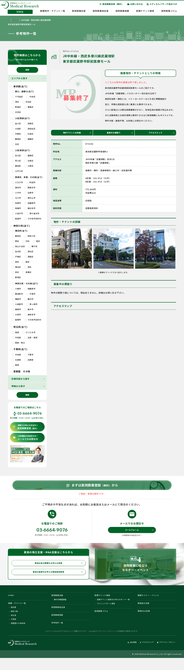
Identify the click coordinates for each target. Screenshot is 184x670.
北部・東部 (31, 337)
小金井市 (17, 213)
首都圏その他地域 (18, 634)
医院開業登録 (25, 427)
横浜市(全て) (19, 230)
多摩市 (16, 203)
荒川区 (16, 160)
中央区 (31, 96)
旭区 (15, 261)
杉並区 (28, 133)
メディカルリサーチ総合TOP (161, 5)
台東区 (28, 160)
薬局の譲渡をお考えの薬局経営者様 (56, 579)
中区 (25, 241)
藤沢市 (28, 299)
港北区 (28, 251)
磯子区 (32, 246)
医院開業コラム (169, 12)
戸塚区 (16, 256)
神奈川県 (14, 621)
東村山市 (30, 198)
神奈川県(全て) (20, 225)
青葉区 (26, 272)
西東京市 (30, 187)
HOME (11, 603)
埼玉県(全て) (18, 327)
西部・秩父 (18, 342)
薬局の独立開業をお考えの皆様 (57, 569)
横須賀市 (17, 293)
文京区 (16, 112)
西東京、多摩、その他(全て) (27, 177)
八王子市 (17, 182)
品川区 (16, 123)
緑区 (25, 261)
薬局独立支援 (145, 612)
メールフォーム (139, 535)
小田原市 (17, 304)
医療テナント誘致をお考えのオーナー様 (113, 608)
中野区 (16, 133)
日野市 (28, 192)
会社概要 (124, 653)
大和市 (16, 314)
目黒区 (28, 123)
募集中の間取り (119, 133)
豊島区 (28, 107)
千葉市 (28, 354)
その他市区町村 (32, 218)
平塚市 (31, 293)
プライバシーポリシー (106, 642)
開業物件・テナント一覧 (52, 12)
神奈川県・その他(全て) (25, 283)
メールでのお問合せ (25, 438)
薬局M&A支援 (145, 620)
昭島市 (16, 218)
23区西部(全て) (21, 118)
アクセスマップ (161, 133)
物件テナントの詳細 (76, 133)
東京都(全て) (18, 86)
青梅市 (16, 208)
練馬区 (16, 139)
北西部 (28, 359)
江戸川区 (17, 171)
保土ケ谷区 (18, 246)
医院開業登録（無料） (111, 5)
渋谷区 (26, 101)
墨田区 (16, 165)
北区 (15, 144)
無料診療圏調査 (60, 608)
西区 (15, 241)
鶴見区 (16, 236)
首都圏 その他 (20, 371)
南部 (15, 332)
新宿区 (16, 107)
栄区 (27, 267)
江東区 (28, 165)
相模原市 (30, 288)
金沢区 (16, 251)
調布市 (16, 187)
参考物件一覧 (58, 634)
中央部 (16, 337)
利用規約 (121, 642)
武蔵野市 (30, 203)
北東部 (16, 359)
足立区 (16, 155)
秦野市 (16, 309)
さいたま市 (29, 332)
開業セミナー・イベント (150, 603)
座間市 (16, 319)
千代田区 (17, 96)
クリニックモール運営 (106, 612)
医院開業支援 (79, 12)
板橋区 (28, 139)
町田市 (31, 182)
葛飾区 (28, 155)
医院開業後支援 (101, 12)
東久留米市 (33, 213)
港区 (15, 101)
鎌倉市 (16, 299)
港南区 (28, 256)
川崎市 (16, 288)
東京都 (13, 617)
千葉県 (13, 630)
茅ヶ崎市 (32, 304)
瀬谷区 (16, 267)
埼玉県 (13, 625)
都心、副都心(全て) (23, 91)
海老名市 (30, 314)
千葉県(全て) (18, 349)
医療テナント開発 (145, 12)
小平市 (16, 192)
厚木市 (28, 309)
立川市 (16, 198)
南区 (36, 241)
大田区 (16, 128)
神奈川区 (30, 236)
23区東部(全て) (21, 150)
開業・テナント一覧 (18, 612)
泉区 (15, 272)
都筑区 (16, 277)
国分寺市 (30, 208)
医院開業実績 (122, 12)
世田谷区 (30, 128)
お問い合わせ (135, 5)
